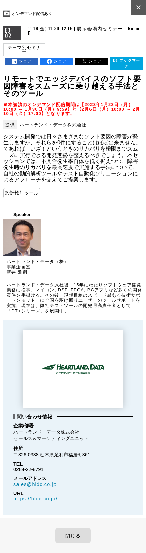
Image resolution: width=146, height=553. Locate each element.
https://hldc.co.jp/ (35, 498)
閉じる (73, 535)
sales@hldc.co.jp (35, 484)
